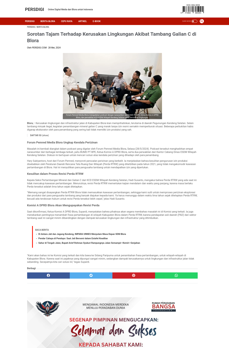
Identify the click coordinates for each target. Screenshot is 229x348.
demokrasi (185, 189)
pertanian (191, 205)
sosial (183, 211)
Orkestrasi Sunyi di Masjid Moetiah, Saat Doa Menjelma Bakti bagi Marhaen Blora (177, 157)
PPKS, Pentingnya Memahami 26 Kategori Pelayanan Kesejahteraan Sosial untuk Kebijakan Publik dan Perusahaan (177, 102)
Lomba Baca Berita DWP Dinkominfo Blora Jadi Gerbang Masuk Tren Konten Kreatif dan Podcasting (178, 123)
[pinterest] (100, 309)
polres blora (171, 211)
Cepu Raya (68, 16)
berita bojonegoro (188, 184)
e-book (173, 195)
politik (160, 211)
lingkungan (176, 200)
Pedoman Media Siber (149, 337)
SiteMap (171, 337)
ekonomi (184, 195)
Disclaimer (126, 337)
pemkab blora (163, 205)
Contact (86, 337)
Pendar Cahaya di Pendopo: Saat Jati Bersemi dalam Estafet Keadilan (73, 266)
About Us (58, 337)
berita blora (171, 184)
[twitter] (71, 309)
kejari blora (162, 200)
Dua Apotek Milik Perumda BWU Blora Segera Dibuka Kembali (179, 140)
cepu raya (171, 189)
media (187, 200)
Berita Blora (49, 16)
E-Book (99, 16)
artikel (160, 184)
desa (195, 189)
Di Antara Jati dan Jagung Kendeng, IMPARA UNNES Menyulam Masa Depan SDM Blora (82, 261)
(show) (45, 137)
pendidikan (178, 205)
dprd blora (162, 195)
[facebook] (41, 309)
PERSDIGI (36, 6)
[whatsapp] (129, 309)
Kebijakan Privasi (105, 337)
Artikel (84, 16)
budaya (160, 189)
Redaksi (72, 337)
